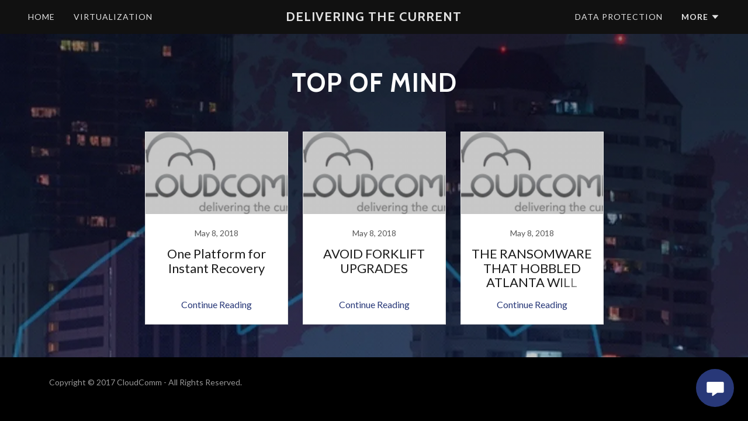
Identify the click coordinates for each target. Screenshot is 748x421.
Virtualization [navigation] (113, 17)
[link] (216, 228)
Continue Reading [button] (216, 304)
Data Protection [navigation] (619, 17)
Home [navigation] (41, 17)
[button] (374, 17)
